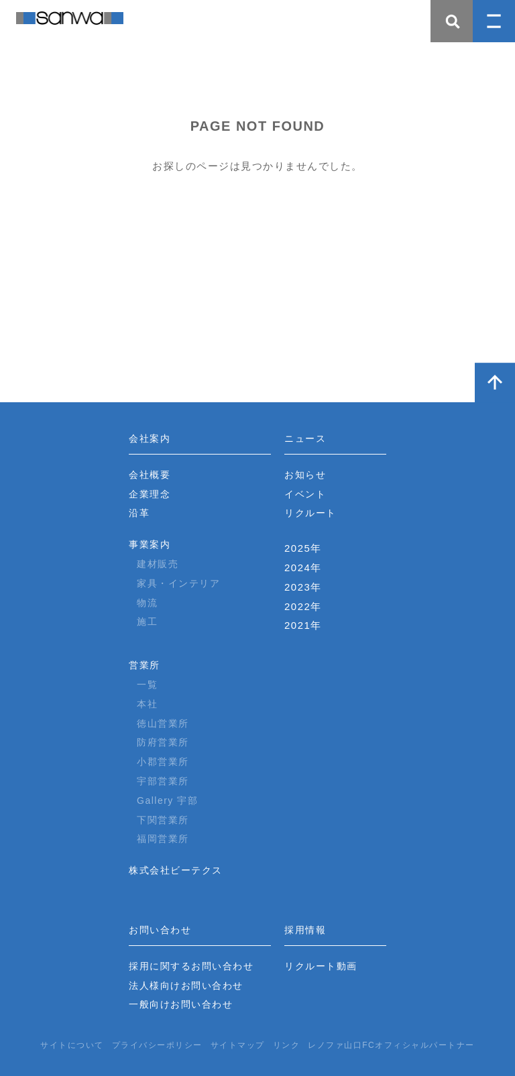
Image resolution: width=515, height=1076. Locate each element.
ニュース (305, 438)
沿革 (139, 512)
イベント (305, 494)
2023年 (303, 587)
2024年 (303, 567)
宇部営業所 (163, 781)
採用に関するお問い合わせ (191, 966)
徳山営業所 (163, 723)
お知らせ (305, 474)
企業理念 (149, 494)
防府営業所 (163, 742)
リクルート (310, 512)
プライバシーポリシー (157, 1045)
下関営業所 (163, 820)
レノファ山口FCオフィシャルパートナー (391, 1045)
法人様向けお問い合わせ (186, 985)
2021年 (303, 625)
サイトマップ (238, 1045)
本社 (147, 704)
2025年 (303, 548)
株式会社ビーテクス (176, 870)
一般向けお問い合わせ (181, 1004)
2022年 (303, 606)
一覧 (147, 684)
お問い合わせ (160, 929)
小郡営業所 (163, 761)
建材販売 (157, 563)
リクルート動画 (320, 966)
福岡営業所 (163, 838)
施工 (147, 621)
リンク (286, 1045)
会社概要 (149, 474)
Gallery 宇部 (167, 800)
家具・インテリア (178, 583)
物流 (147, 602)
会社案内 (149, 438)
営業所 (144, 665)
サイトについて (72, 1045)
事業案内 (149, 544)
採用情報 (305, 929)
